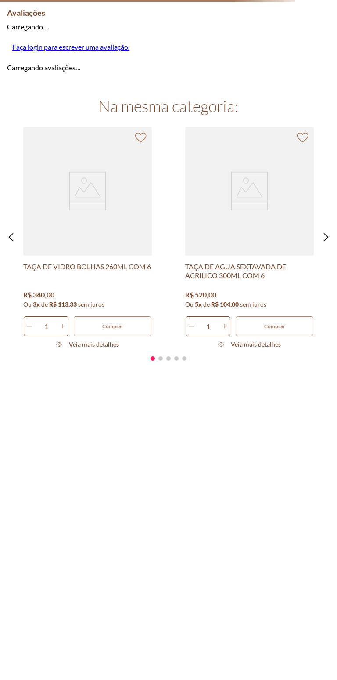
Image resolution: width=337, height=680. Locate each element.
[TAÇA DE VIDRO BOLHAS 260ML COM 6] (88, 237)
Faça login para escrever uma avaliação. (70, 47)
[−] (29, 326)
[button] (11, 237)
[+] (62, 326)
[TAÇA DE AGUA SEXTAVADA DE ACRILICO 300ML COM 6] (249, 237)
